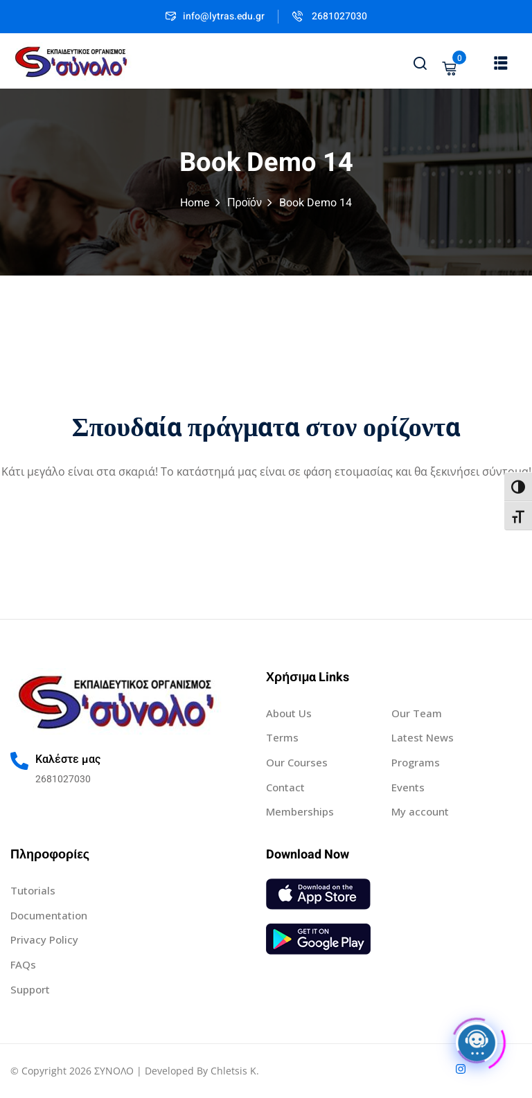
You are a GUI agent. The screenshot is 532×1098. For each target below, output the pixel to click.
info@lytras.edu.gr (215, 16)
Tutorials (32, 890)
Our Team (416, 713)
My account (420, 811)
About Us (289, 713)
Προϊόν (244, 203)
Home (195, 203)
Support (30, 989)
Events (408, 787)
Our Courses (297, 762)
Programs (415, 762)
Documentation (48, 915)
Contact (285, 787)
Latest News (422, 737)
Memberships (300, 811)
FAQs (23, 964)
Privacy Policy (44, 939)
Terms (282, 737)
